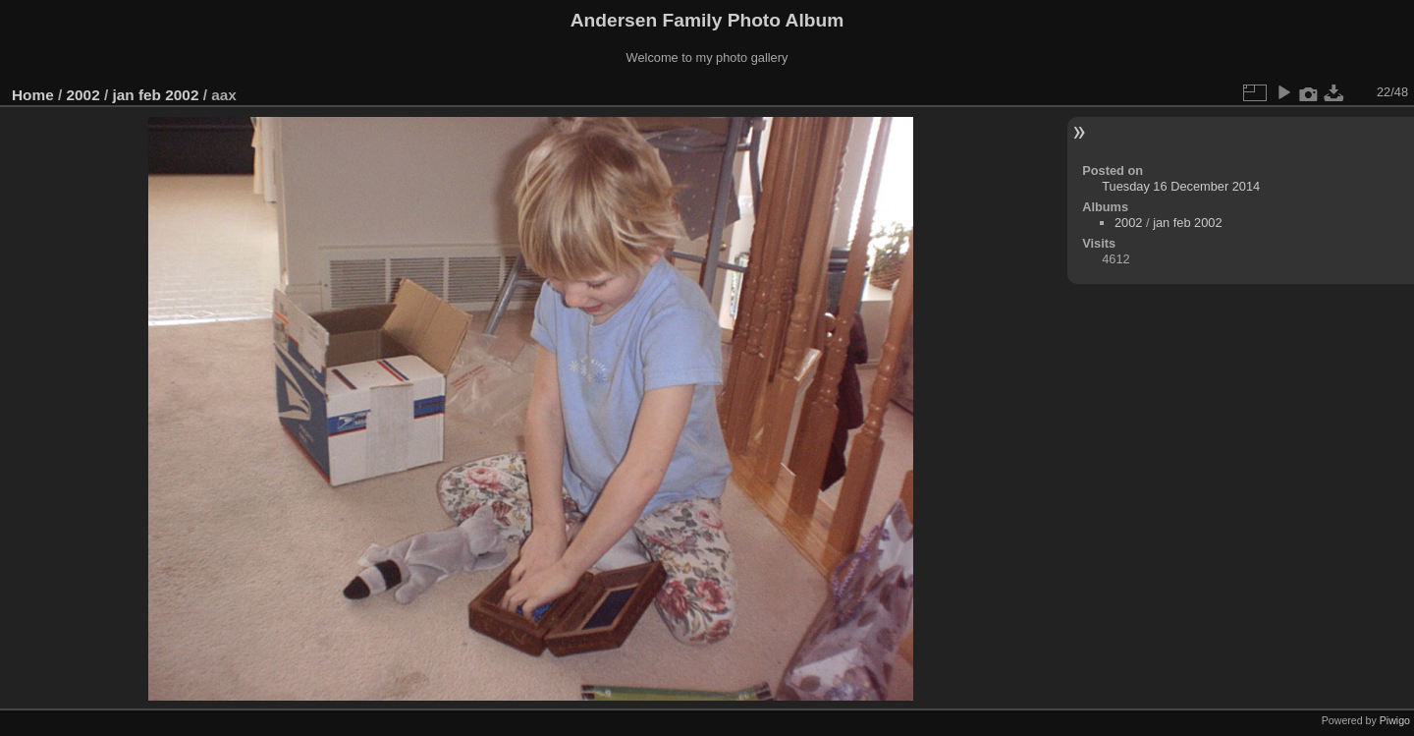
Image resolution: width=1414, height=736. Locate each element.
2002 (83, 94)
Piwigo (1395, 720)
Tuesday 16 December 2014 (1181, 186)
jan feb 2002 (155, 94)
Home (33, 94)
